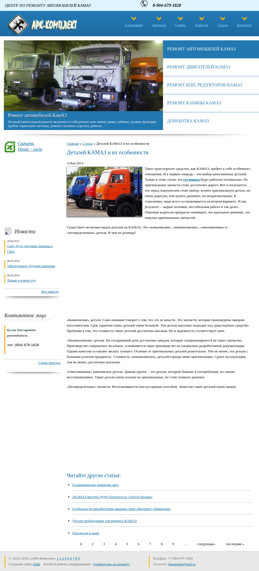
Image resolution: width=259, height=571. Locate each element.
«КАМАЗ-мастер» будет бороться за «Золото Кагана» (112, 497)
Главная (73, 143)
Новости (201, 25)
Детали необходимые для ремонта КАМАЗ (104, 521)
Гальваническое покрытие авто (95, 485)
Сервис (180, 25)
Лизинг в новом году (21, 280)
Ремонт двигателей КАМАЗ (198, 67)
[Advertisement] (32, 189)
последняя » (235, 544)
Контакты (244, 25)
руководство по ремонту (111, 564)
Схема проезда (49, 363)
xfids (36, 564)
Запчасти (159, 25)
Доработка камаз (188, 121)
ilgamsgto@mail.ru (181, 564)
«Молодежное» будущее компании (31, 266)
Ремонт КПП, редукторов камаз (204, 85)
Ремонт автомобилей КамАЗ (37, 115)
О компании (134, 25)
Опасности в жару (86, 533)
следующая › (206, 544)
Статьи (222, 25)
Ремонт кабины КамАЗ (194, 103)
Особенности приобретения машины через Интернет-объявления (121, 509)
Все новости (50, 292)
